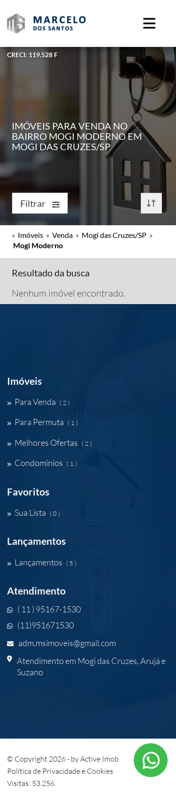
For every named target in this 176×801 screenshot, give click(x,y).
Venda (62, 234)
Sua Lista (33, 512)
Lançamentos (42, 562)
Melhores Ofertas (49, 442)
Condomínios (42, 463)
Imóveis (30, 234)
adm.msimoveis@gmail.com (61, 643)
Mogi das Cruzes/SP (114, 234)
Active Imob (99, 758)
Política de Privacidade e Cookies (60, 771)
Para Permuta (42, 422)
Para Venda (38, 402)
